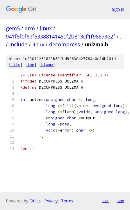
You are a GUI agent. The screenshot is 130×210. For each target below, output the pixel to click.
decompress (64, 44)
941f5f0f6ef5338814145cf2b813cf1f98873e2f (60, 36)
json (119, 200)
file (15, 64)
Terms (67, 201)
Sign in (118, 9)
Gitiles (35, 201)
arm (30, 28)
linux (46, 28)
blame (47, 64)
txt (105, 200)
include (18, 44)
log (30, 64)
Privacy (51, 201)
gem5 (13, 28)
